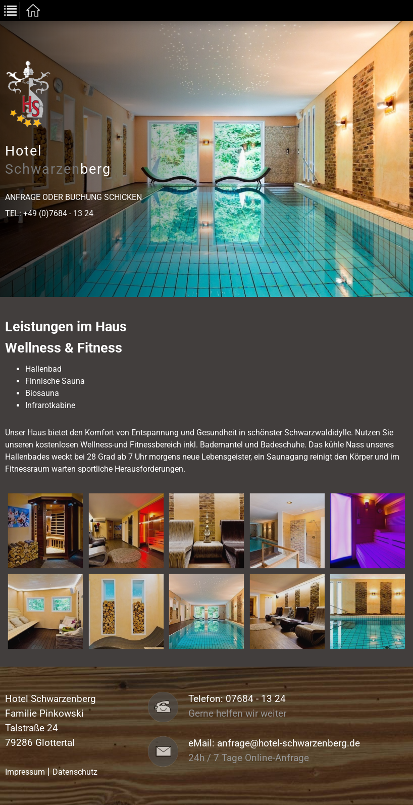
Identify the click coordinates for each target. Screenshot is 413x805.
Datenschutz (75, 772)
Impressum (25, 772)
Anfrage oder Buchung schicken (73, 197)
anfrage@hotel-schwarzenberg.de (288, 743)
